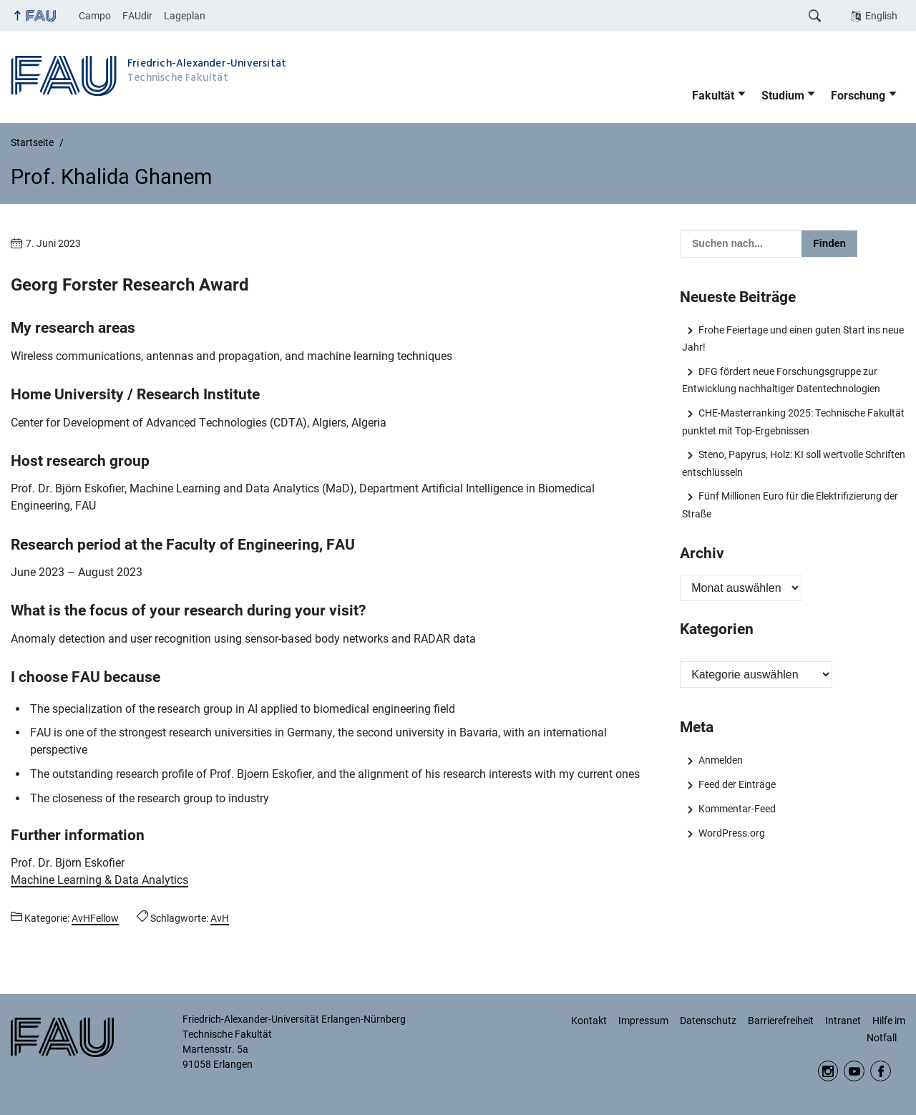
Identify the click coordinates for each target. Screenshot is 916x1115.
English (881, 15)
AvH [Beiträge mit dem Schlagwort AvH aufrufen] (219, 918)
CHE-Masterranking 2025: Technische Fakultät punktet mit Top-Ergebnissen (793, 421)
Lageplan (184, 15)
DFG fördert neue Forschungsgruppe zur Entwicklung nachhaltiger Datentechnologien (781, 380)
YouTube (854, 1071)
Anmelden (720, 760)
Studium (782, 95)
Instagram (828, 1071)
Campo (95, 15)
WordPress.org (731, 833)
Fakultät (713, 95)
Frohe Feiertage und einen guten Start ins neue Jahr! (792, 338)
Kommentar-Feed (737, 808)
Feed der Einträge (737, 784)
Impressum (643, 1020)
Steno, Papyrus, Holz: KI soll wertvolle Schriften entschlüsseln (793, 463)
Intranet (843, 1020)
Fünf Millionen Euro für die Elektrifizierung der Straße (789, 504)
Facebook (880, 1071)
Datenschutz (708, 1020)
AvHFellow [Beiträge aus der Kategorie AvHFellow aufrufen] (95, 918)
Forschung (858, 95)
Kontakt (589, 1020)
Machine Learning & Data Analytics (99, 880)
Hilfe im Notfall (886, 1029)
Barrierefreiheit (781, 1020)
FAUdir (137, 15)
